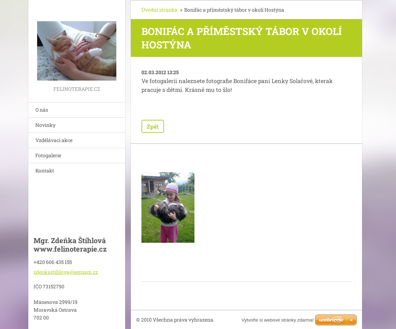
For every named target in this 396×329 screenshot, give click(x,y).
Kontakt (44, 170)
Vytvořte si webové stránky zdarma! (277, 320)
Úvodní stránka (159, 9)
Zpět (153, 126)
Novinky (45, 125)
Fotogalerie (48, 155)
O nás (41, 109)
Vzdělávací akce (53, 140)
